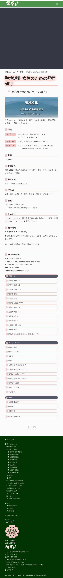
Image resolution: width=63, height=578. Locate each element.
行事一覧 (12, 276)
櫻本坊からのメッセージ (17, 378)
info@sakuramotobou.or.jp (18, 271)
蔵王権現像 (12, 462)
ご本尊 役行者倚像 (15, 452)
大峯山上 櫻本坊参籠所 (17, 365)
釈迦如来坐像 (13, 454)
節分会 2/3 (12, 298)
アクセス (11, 392)
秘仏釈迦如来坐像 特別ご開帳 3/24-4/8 (23, 334)
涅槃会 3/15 (13, 321)
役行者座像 (12, 459)
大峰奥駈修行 (13, 402)
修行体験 (10, 511)
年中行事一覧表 (14, 416)
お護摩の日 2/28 (14, 312)
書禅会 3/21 (13, 329)
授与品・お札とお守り (17, 374)
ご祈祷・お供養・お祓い (17, 369)
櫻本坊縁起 (12, 347)
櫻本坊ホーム (10, 72)
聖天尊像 (12, 465)
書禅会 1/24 (13, 294)
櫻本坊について (15, 343)
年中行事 (20, 72)
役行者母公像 (13, 472)
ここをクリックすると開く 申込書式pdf (21, 218)
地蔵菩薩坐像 (13, 457)
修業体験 (11, 411)
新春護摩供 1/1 (14, 281)
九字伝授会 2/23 (14, 307)
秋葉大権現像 (13, 470)
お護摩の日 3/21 (14, 325)
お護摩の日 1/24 (14, 289)
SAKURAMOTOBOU (26, 575)
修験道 (11, 356)
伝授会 (11, 406)
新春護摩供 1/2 (14, 285)
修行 (10, 397)
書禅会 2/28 (13, 316)
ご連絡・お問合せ (13, 498)
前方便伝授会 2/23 (15, 303)
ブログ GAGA (13, 387)
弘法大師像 (12, 467)
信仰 (10, 361)
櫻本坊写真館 (13, 383)
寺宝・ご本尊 (13, 352)
